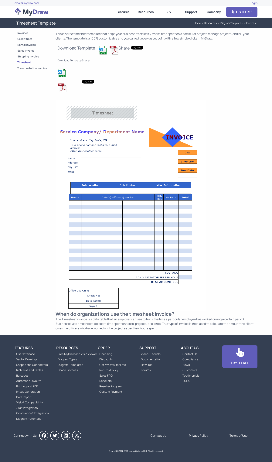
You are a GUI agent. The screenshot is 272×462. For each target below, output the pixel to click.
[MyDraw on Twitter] (54, 435)
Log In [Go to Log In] (253, 3)
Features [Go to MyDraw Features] (123, 12)
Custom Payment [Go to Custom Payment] (110, 392)
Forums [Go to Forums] (146, 370)
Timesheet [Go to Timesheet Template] (24, 62)
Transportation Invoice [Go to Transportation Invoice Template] (32, 68)
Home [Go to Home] (197, 23)
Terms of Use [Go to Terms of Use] (238, 435)
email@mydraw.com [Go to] (27, 3)
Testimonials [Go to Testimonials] (190, 376)
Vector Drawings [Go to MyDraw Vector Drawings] (27, 359)
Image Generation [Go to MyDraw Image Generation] (28, 392)
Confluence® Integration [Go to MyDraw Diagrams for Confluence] (32, 413)
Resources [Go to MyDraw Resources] (146, 12)
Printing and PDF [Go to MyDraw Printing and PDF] (27, 386)
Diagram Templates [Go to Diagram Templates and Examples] (231, 23)
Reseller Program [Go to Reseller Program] (110, 386)
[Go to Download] (239, 356)
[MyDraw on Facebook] (43, 435)
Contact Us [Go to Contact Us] (189, 354)
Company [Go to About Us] (214, 12)
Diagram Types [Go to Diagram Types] (67, 359)
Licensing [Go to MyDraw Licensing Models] (105, 354)
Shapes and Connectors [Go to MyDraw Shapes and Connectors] (32, 365)
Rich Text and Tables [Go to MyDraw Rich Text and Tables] (29, 370)
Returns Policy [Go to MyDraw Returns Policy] (108, 370)
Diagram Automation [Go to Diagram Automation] (29, 419)
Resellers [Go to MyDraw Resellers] (105, 381)
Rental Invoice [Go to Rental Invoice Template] (26, 44)
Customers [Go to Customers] (189, 370)
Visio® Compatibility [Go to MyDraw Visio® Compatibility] (29, 402)
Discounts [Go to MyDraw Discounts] (106, 359)
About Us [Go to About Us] (190, 347)
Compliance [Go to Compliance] (190, 359)
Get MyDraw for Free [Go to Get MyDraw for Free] (112, 365)
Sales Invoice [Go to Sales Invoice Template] (25, 50)
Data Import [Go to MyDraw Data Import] (24, 397)
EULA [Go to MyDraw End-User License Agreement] (186, 381)
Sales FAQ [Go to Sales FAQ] (106, 376)
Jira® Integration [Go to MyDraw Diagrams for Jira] (27, 408)
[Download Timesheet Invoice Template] (102, 50)
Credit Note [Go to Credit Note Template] (24, 39)
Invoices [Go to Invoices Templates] (251, 23)
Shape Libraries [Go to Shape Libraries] (68, 370)
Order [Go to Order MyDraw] (104, 347)
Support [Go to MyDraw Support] (191, 12)
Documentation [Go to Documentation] (151, 359)
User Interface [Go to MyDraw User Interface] (25, 354)
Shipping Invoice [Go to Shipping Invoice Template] (28, 56)
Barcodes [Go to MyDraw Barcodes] (22, 376)
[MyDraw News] (76, 435)
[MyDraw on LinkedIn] (65, 435)
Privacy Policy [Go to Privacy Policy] (198, 435)
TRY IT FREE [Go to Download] (242, 12)
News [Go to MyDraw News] (186, 365)
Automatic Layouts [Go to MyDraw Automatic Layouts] (28, 381)
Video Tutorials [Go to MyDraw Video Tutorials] (151, 354)
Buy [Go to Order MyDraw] (168, 12)
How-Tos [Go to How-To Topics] (146, 365)
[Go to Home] (31, 12)
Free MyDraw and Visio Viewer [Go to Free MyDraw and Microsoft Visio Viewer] (76, 354)
